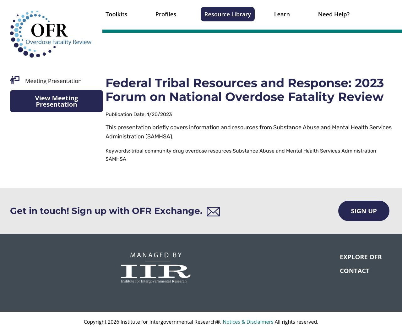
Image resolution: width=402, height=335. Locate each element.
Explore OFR (361, 257)
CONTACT (355, 270)
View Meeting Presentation (56, 101)
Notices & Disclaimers (248, 321)
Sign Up (364, 210)
